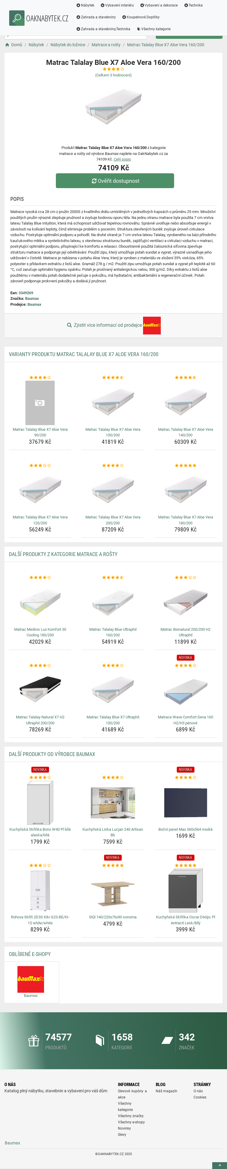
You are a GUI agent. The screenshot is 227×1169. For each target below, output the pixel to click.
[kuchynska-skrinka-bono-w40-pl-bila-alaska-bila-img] (40, 803)
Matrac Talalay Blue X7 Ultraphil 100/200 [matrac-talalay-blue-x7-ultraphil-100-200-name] (113, 720)
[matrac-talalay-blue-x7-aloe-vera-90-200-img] (40, 403)
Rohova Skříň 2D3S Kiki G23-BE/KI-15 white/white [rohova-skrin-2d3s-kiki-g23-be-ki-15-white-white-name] (40, 920)
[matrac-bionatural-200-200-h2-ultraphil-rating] (185, 578)
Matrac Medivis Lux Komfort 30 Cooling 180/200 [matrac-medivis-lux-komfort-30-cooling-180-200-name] (40, 632)
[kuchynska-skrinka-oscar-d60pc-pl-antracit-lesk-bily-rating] (185, 866)
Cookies (200, 1097)
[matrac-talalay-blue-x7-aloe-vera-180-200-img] (185, 490)
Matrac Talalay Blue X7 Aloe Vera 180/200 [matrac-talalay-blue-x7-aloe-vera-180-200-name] (185, 520)
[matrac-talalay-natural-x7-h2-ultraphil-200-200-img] (40, 690)
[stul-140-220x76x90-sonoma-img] (113, 890)
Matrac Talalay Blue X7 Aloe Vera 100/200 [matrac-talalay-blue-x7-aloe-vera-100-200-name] (112, 432)
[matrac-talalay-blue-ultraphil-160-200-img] (113, 603)
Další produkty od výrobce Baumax (52, 754)
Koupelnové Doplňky (141, 17)
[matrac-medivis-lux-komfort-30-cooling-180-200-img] (40, 603)
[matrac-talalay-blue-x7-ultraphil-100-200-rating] (113, 666)
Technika (193, 5)
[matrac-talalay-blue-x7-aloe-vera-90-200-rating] (40, 378)
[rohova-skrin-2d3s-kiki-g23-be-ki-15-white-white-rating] (40, 866)
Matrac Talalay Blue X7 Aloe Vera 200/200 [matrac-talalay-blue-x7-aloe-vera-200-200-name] (112, 520)
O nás (198, 1091)
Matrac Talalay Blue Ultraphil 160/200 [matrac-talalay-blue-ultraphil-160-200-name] (113, 632)
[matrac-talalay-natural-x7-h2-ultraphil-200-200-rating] (40, 666)
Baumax (32, 298)
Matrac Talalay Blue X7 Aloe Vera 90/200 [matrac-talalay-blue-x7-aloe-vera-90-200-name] (40, 432)
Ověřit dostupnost (115, 181)
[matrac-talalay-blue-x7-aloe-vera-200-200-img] (113, 490)
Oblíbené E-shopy (30, 954)
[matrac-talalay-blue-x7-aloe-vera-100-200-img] (113, 403)
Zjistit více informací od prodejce (113, 325)
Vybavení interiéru (117, 5)
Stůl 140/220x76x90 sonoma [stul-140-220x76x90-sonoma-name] (113, 917)
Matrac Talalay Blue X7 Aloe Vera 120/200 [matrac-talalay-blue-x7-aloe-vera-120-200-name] (40, 520)
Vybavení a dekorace (159, 5)
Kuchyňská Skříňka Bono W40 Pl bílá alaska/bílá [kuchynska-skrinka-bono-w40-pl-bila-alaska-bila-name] (40, 832)
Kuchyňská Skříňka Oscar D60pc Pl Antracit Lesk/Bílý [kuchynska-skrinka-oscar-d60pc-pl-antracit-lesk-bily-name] (185, 920)
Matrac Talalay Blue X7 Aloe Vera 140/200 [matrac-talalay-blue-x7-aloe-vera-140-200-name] (185, 432)
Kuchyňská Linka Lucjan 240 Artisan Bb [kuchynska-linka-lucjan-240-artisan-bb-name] (112, 832)
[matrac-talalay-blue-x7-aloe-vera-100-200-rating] (113, 378)
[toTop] (219, 1165)
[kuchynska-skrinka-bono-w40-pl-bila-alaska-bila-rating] (40, 778)
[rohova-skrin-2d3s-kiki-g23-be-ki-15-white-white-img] (40, 890)
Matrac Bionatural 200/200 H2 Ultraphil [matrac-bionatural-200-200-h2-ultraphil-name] (185, 632)
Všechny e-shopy (131, 1122)
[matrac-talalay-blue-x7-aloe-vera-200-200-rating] (113, 466)
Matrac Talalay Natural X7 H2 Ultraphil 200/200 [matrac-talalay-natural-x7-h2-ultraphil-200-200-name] (40, 720)
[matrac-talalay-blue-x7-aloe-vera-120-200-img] (40, 490)
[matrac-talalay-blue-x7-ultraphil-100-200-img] (113, 690)
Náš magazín (166, 1091)
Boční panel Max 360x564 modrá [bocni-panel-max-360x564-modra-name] (185, 829)
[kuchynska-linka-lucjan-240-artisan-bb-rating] (113, 778)
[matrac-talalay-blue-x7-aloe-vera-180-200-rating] (185, 466)
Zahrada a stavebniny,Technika (103, 29)
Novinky (124, 1128)
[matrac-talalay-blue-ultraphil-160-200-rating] (113, 578)
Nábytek (85, 5)
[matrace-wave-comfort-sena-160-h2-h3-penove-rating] (185, 666)
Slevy (122, 1135)
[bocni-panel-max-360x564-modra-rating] (185, 778)
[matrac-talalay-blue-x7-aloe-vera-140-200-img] (185, 403)
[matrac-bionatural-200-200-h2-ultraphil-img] (185, 603)
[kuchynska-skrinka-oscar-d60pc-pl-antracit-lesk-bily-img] (185, 890)
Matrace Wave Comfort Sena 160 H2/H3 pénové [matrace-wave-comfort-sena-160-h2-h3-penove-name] (185, 720)
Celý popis (122, 159)
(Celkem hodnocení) (113, 75)
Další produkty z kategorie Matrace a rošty (63, 554)
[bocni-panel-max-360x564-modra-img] (185, 803)
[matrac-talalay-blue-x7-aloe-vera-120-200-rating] (40, 466)
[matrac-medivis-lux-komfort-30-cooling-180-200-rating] (40, 578)
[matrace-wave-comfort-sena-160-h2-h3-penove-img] (185, 690)
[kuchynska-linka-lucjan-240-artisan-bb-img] (113, 803)
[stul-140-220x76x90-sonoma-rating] (113, 866)
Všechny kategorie (153, 29)
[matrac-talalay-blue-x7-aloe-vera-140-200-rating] (185, 378)
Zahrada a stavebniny (96, 17)
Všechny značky (131, 1116)
